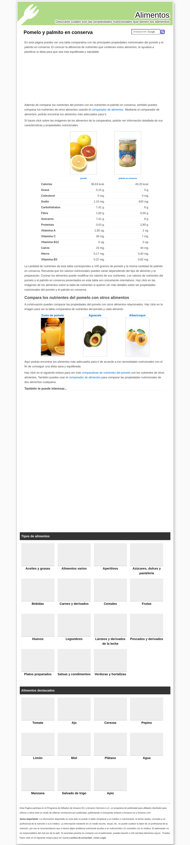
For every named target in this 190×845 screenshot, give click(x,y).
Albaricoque (137, 315)
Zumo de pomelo (52, 315)
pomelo (83, 178)
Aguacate (95, 315)
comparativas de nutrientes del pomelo (106, 372)
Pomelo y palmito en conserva (58, 32)
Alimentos (152, 15)
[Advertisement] (95, 78)
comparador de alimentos (107, 109)
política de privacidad (81, 838)
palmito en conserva (128, 178)
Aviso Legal (100, 838)
